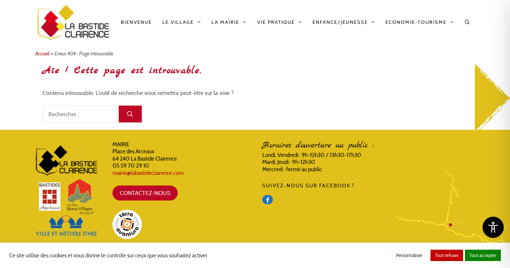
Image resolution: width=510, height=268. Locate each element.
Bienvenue (136, 22)
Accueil (42, 53)
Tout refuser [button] (447, 255)
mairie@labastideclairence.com (148, 172)
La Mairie (231, 22)
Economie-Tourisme (422, 22)
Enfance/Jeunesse (346, 22)
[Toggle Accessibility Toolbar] (493, 227)
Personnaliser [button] (409, 255)
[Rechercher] (130, 114)
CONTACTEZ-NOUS (145, 193)
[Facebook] (267, 199)
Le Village (184, 22)
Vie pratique (282, 22)
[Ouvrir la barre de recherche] (467, 22)
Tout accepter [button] (482, 255)
